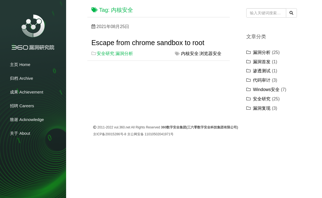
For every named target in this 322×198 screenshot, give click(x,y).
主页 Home (20, 64)
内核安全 (190, 53)
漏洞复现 (261, 108)
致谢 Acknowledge (27, 119)
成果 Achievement (26, 92)
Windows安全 (266, 89)
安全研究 (105, 53)
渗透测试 (261, 70)
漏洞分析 (124, 53)
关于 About (20, 133)
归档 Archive (21, 78)
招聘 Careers (22, 105)
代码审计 (261, 80)
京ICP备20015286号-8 (109, 134)
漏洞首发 (261, 61)
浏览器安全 (210, 53)
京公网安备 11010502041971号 (150, 134)
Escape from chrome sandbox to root (147, 42)
